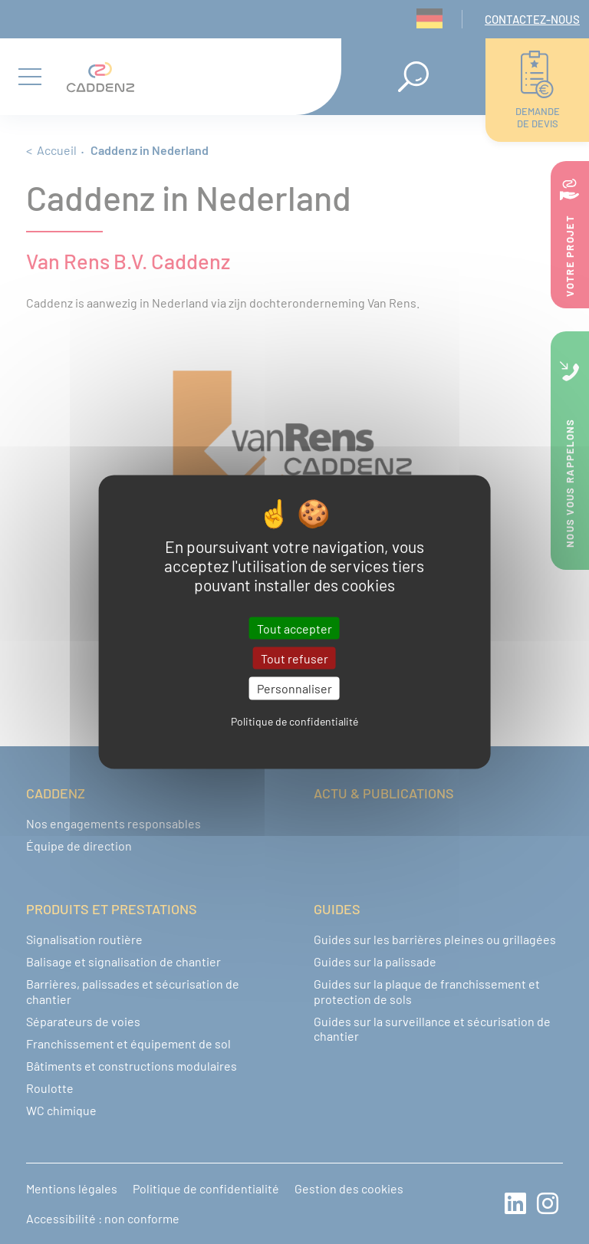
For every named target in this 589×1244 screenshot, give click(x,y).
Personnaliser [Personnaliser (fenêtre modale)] (294, 688)
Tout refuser (294, 658)
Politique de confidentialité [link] (294, 720)
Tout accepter (294, 628)
